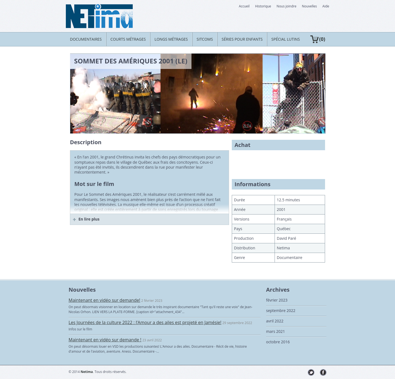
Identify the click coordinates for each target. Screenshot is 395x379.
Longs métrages (171, 39)
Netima (87, 371)
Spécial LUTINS (285, 39)
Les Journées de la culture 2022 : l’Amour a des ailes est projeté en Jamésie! (145, 322)
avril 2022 (274, 321)
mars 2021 (275, 331)
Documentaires (86, 39)
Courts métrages (128, 39)
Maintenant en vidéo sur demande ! (105, 340)
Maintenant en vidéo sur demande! (104, 300)
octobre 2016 (278, 341)
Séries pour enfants (242, 39)
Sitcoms (205, 39)
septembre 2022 (280, 310)
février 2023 (276, 300)
